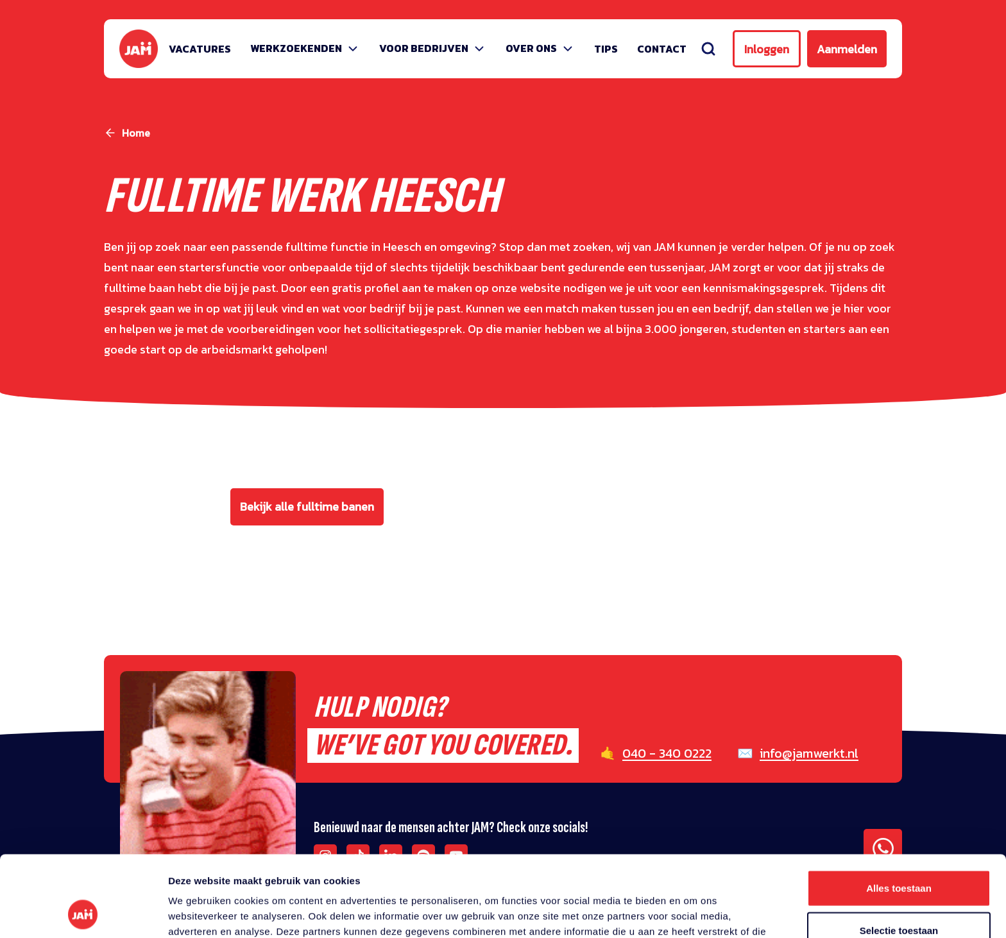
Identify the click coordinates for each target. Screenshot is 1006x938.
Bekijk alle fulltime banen (307, 506)
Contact (661, 48)
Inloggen (766, 49)
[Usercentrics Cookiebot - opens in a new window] (83, 913)
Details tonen (693, 912)
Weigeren (898, 896)
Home (136, 133)
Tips (606, 48)
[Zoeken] (708, 48)
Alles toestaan (899, 811)
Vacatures (200, 48)
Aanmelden (847, 49)
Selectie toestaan (899, 854)
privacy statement (597, 871)
